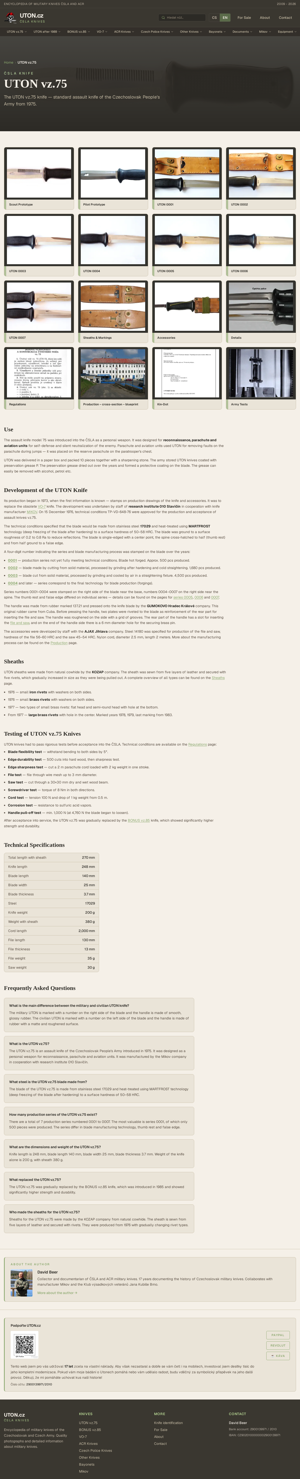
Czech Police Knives (157, 32)
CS (214, 17)
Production (59, 643)
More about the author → (57, 1293)
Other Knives (191, 32)
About (265, 17)
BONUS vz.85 (78, 32)
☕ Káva (278, 1356)
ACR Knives (124, 32)
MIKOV (32, 512)
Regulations (197, 744)
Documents (243, 32)
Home (8, 62)
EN (225, 17)
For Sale (244, 17)
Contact (285, 17)
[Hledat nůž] (185, 18)
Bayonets (217, 32)
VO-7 (102, 32)
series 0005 (183, 597)
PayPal (278, 1335)
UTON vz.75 (17, 32)
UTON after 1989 (47, 32)
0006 (198, 597)
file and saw (19, 623)
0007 (215, 597)
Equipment (287, 32)
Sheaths (218, 677)
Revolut (278, 1346)
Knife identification (168, 1423)
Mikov (265, 32)
